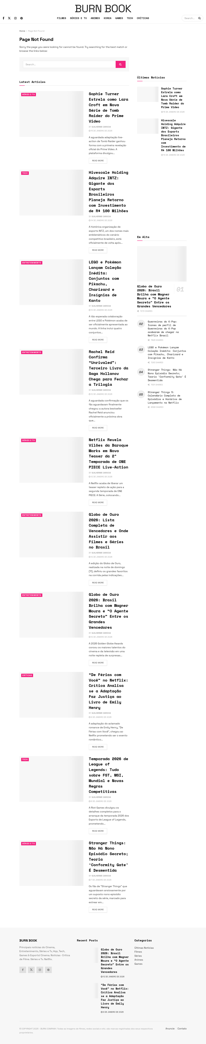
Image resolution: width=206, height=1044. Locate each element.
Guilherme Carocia (101, 127)
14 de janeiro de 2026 (100, 220)
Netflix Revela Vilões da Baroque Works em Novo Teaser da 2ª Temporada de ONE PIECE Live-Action (108, 453)
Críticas (27, 675)
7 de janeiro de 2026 (100, 880)
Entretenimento (31, 262)
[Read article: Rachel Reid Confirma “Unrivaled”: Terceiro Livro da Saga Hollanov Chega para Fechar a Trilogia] (51, 372)
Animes (138, 959)
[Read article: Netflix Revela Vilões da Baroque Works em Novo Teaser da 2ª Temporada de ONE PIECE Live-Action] (51, 460)
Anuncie (170, 1028)
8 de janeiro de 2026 (100, 801)
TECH (130, 18)
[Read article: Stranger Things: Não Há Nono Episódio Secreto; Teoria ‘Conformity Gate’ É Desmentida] (51, 863)
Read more (99, 160)
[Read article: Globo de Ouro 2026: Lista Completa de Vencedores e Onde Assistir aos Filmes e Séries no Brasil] (51, 534)
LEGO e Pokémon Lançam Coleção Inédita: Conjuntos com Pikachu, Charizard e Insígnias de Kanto (105, 281)
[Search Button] (200, 18)
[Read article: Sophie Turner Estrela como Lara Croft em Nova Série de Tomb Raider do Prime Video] (51, 114)
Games (138, 963)
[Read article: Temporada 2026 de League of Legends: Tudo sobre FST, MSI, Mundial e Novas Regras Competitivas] (51, 779)
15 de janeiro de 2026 (100, 130)
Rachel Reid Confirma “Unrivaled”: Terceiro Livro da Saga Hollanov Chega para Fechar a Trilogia (108, 368)
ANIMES (95, 18)
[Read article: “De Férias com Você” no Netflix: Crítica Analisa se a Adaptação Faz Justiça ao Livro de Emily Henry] (51, 695)
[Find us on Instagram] (15, 18)
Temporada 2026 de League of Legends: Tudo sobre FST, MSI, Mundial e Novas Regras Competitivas (108, 775)
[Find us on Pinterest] (21, 18)
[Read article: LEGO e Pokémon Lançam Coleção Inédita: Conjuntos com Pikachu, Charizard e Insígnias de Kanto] (51, 282)
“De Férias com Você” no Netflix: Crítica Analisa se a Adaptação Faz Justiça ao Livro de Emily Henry (108, 691)
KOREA (107, 18)
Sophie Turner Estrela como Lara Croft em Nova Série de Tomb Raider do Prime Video (108, 107)
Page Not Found (36, 31)
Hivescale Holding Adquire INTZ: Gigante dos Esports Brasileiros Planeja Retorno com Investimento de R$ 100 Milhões (108, 191)
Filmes (138, 951)
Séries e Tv (28, 94)
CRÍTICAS (143, 18)
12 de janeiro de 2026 (100, 310)
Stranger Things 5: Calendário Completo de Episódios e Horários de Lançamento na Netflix (165, 397)
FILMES (61, 18)
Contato (182, 1028)
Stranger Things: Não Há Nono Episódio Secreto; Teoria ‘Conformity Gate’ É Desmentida (108, 856)
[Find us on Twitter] (9, 18)
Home (22, 31)
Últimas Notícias (144, 947)
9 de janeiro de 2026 (100, 717)
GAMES (119, 18)
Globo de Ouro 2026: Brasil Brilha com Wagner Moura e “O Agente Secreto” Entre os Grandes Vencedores (108, 610)
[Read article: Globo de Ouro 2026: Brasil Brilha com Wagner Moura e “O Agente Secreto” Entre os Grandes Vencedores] (51, 614)
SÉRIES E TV (78, 18)
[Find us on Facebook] (3, 18)
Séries (138, 955)
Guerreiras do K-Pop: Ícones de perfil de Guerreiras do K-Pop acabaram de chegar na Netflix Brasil (163, 328)
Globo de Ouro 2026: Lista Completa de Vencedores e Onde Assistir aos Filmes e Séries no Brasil (108, 530)
